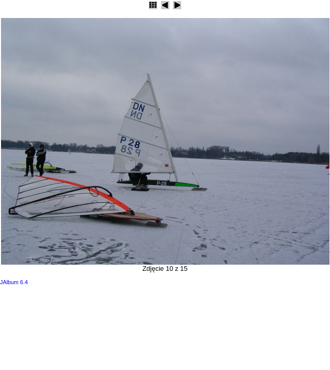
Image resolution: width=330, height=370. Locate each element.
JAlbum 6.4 (14, 282)
